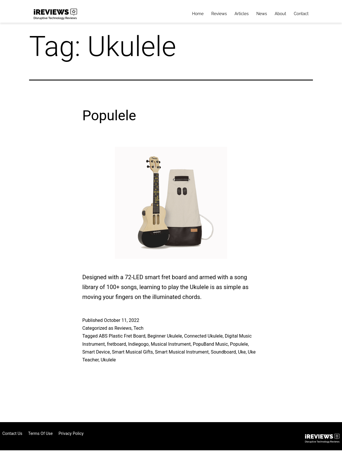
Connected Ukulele (203, 336)
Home (198, 13)
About (280, 13)
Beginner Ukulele (164, 336)
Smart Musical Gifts (132, 352)
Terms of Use (40, 433)
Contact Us (12, 433)
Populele (109, 115)
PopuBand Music (210, 344)
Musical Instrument (170, 344)
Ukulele (108, 360)
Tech (138, 328)
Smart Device (96, 352)
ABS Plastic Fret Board (122, 336)
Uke (242, 352)
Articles (241, 13)
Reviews (219, 13)
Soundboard (223, 352)
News (261, 13)
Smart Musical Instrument (182, 352)
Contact (301, 13)
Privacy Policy (70, 433)
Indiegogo (138, 344)
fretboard (116, 344)
